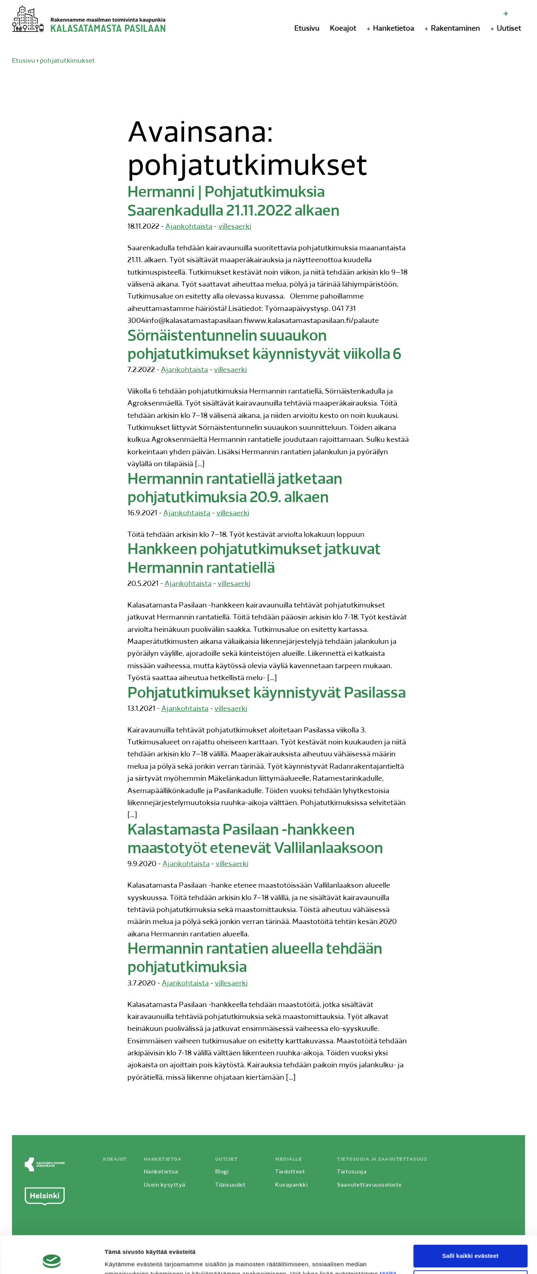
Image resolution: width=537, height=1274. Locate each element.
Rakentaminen (455, 29)
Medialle (288, 1159)
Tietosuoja (352, 1172)
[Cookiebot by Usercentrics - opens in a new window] (52, 1258)
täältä (388, 1236)
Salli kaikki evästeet (470, 1218)
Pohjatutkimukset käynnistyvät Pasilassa (266, 694)
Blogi (222, 1172)
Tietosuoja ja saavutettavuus (382, 1159)
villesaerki (234, 227)
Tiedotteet (290, 1172)
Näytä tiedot (122, 1258)
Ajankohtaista (188, 227)
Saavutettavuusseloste (369, 1185)
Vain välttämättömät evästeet (470, 1243)
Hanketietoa (393, 29)
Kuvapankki (291, 1185)
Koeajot (343, 29)
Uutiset (509, 29)
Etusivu (306, 29)
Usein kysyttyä (165, 1185)
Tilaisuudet (230, 1185)
